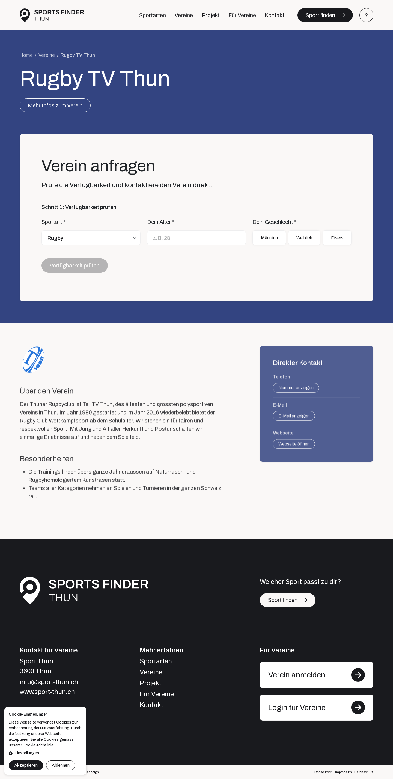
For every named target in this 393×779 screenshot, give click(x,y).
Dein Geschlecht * (274, 222)
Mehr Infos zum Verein (55, 105)
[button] (45, 753)
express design (87, 772)
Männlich (269, 238)
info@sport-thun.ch (49, 682)
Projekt (211, 15)
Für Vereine (242, 15)
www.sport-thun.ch (47, 691)
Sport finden (320, 15)
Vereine (184, 15)
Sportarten (152, 15)
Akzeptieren (26, 765)
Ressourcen (323, 772)
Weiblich (304, 238)
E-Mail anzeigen (293, 420)
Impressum (343, 772)
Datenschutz (363, 772)
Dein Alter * (160, 222)
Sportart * (53, 222)
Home (26, 55)
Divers (337, 238)
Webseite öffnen (293, 448)
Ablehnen (61, 765)
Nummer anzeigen (296, 392)
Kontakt (274, 15)
